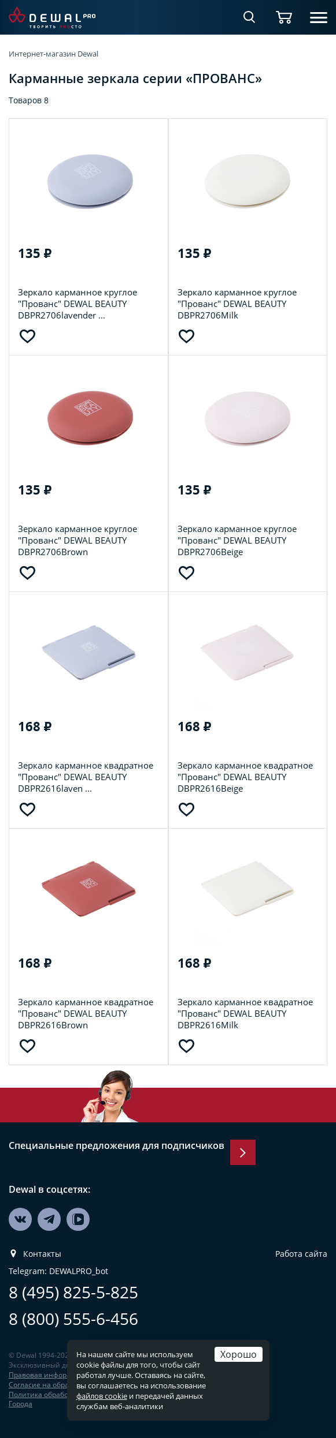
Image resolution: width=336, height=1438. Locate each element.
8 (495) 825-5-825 (73, 1292)
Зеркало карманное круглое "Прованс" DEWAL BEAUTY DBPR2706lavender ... (77, 303)
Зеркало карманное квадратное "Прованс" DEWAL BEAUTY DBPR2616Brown (85, 1013)
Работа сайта (301, 1254)
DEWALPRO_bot (78, 1271)
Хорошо (238, 1354)
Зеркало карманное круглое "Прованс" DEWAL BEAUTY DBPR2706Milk (237, 303)
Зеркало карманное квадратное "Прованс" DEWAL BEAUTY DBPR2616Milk (245, 1013)
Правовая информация (49, 1375)
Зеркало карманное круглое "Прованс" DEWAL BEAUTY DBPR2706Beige (237, 540)
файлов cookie (101, 1396)
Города (20, 1404)
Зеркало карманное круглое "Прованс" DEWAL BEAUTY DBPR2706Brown (77, 540)
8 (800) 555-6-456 (73, 1319)
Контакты (42, 1254)
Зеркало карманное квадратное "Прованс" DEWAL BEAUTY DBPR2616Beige (245, 776)
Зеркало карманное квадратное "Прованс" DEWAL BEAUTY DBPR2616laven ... (85, 776)
